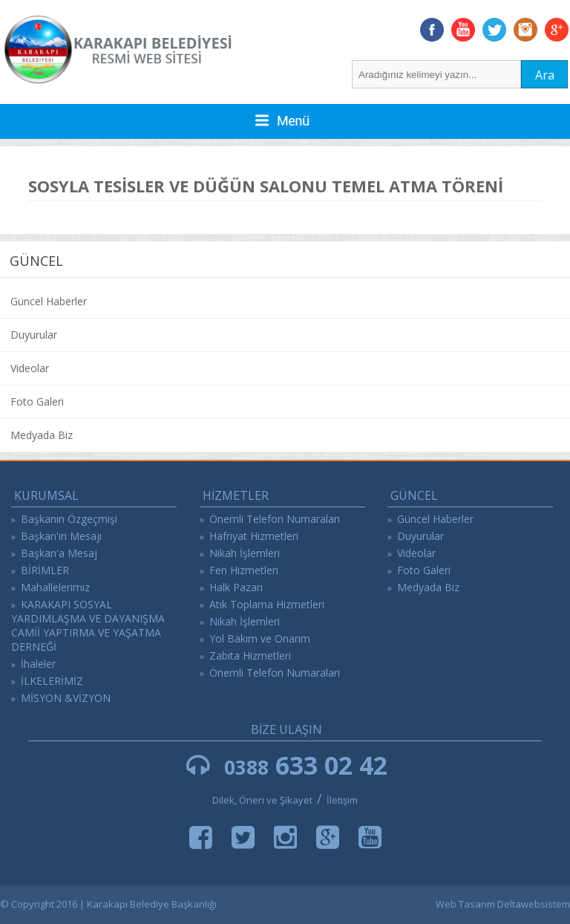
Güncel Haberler (48, 301)
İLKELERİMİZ (52, 681)
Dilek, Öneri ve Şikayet (262, 800)
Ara (544, 75)
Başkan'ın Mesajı (61, 536)
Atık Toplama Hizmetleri (266, 604)
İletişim (342, 800)
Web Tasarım (465, 904)
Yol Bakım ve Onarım (259, 638)
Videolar (29, 368)
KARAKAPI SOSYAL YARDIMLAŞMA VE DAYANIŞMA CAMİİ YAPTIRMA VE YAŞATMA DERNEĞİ (88, 625)
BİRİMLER (45, 570)
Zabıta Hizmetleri (250, 655)
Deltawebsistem (533, 904)
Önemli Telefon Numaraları (274, 519)
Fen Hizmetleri (243, 570)
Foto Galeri (37, 401)
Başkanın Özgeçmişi (69, 519)
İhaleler (38, 664)
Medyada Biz (41, 435)
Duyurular (33, 335)
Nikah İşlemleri (244, 553)
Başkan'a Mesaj (59, 553)
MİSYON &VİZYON (66, 698)
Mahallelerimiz (55, 587)
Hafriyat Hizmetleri (253, 536)
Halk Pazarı (236, 587)
